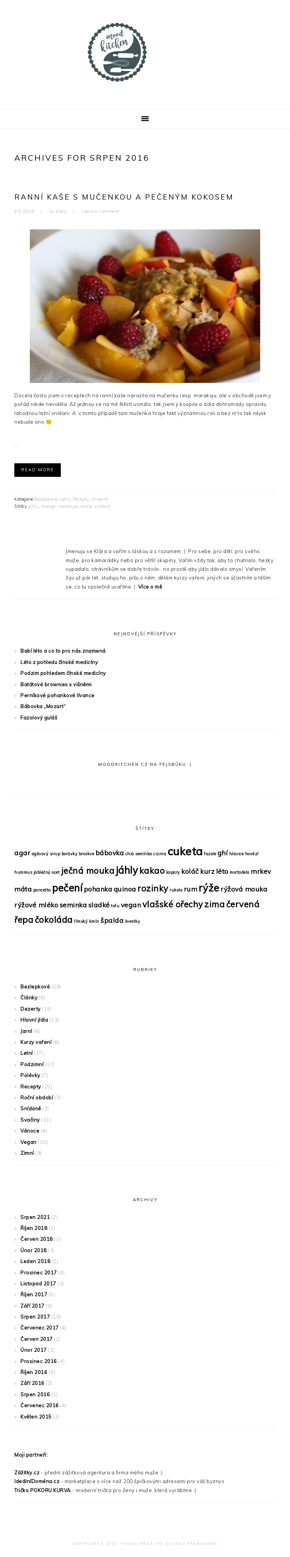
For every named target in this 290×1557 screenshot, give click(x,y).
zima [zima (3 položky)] (214, 904)
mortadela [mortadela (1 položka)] (240, 872)
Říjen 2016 (33, 1372)
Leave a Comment (100, 211)
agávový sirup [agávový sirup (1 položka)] (46, 853)
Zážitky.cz (26, 1472)
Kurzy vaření (35, 1042)
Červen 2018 (36, 1239)
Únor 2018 (33, 1250)
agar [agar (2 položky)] (22, 852)
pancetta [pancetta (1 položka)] (42, 890)
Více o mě (150, 587)
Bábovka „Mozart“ (43, 706)
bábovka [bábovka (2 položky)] (110, 852)
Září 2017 (32, 1306)
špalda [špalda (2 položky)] (111, 920)
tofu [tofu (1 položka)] (115, 905)
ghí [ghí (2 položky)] (223, 852)
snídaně (102, 506)
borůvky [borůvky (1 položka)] (70, 853)
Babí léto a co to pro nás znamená (63, 651)
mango (48, 506)
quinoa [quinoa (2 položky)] (125, 889)
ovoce (86, 506)
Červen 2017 (36, 1339)
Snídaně (100, 499)
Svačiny (30, 1120)
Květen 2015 (36, 1417)
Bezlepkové (45, 499)
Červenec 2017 (39, 1328)
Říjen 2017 (33, 1294)
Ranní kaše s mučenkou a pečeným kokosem (124, 196)
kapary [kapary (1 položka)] (173, 872)
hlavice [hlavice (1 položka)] (236, 853)
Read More (37, 469)
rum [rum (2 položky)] (190, 889)
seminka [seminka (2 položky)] (73, 905)
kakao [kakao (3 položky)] (152, 870)
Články (28, 997)
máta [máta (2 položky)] (23, 889)
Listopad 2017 (38, 1283)
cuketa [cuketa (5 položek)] (185, 851)
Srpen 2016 (35, 1394)
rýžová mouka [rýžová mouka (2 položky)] (244, 889)
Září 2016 (32, 1383)
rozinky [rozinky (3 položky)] (152, 888)
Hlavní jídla (34, 1020)
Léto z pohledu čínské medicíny (59, 662)
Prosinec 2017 (38, 1273)
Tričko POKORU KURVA (42, 1490)
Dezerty (30, 1009)
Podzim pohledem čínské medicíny (63, 673)
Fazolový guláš (38, 718)
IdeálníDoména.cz (36, 1481)
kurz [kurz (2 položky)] (207, 871)
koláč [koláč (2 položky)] (190, 871)
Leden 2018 (35, 1261)
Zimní (27, 1153)
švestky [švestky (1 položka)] (132, 921)
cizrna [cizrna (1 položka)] (159, 853)
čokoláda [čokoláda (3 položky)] (54, 920)
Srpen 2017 (35, 1317)
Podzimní (31, 1064)
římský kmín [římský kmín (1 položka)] (86, 921)
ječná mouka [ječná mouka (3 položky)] (88, 870)
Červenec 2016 (39, 1405)
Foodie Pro (135, 1544)
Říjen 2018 (33, 1228)
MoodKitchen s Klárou (145, 52)
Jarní (26, 1031)
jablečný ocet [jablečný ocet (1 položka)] (47, 872)
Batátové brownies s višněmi (56, 684)
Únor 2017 (33, 1350)
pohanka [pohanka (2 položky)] (98, 889)
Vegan (28, 1142)
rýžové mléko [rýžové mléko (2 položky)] (36, 905)
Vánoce (29, 1131)
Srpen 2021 (35, 1217)
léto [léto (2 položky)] (222, 871)
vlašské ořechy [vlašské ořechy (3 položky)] (172, 904)
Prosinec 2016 (38, 1361)
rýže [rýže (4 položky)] (209, 888)
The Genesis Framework (186, 1544)
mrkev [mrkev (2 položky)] (261, 871)
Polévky (30, 1075)
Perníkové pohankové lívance (57, 695)
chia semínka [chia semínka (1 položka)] (138, 853)
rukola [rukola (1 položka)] (176, 890)
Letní (65, 499)
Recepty (81, 499)
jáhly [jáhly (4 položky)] (127, 870)
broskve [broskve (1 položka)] (86, 853)
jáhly (33, 506)
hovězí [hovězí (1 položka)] (252, 853)
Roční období (36, 1097)
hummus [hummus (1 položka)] (23, 872)
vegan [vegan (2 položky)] (131, 905)
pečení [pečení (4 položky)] (67, 888)
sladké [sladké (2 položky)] (99, 905)
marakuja (68, 506)
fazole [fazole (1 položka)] (210, 853)
